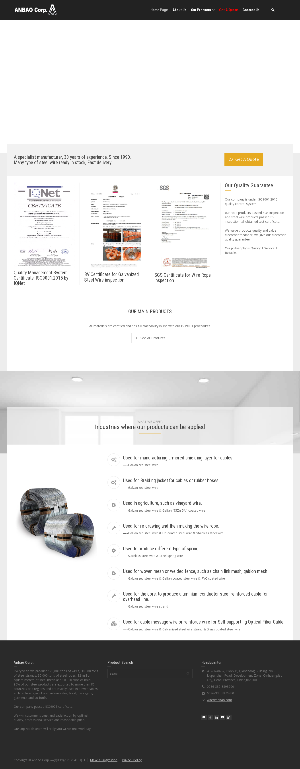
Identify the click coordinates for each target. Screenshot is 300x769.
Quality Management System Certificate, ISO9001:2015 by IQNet (41, 278)
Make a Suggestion (103, 760)
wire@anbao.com (219, 700)
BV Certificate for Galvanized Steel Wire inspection (111, 277)
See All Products (150, 338)
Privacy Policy (132, 760)
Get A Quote (244, 159)
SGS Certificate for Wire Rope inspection (182, 277)
